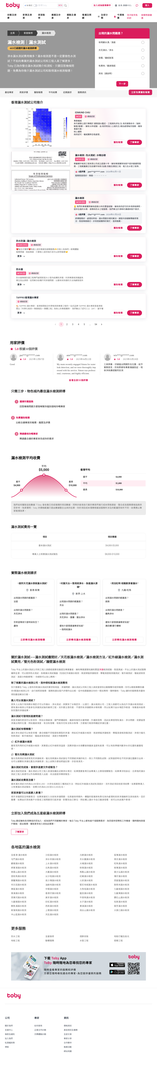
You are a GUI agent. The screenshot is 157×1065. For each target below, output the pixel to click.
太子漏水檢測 (86, 904)
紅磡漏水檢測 (86, 878)
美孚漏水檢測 (51, 899)
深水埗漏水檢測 (53, 861)
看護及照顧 (86, 16)
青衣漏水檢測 (120, 861)
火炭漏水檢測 (86, 882)
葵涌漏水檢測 (17, 895)
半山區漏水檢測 (18, 916)
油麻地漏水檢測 (53, 887)
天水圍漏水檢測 (87, 861)
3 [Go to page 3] (72, 326)
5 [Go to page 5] (84, 326)
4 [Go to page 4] (78, 326)
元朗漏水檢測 (86, 857)
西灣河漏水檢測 (18, 899)
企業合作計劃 (40, 1032)
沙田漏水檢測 (51, 857)
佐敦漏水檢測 (120, 904)
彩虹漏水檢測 (51, 904)
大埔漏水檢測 (86, 865)
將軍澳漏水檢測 (18, 869)
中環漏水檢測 (51, 891)
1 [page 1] (61, 326)
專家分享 (68, 1040)
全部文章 (68, 1036)
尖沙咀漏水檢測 (53, 878)
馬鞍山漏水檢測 (87, 874)
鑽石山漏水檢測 (121, 899)
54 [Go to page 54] (95, 326)
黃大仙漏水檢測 (121, 874)
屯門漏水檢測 (17, 861)
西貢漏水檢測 (51, 908)
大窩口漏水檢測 (121, 912)
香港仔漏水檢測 (53, 895)
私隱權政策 (10, 1044)
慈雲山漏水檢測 (18, 874)
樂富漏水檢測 (17, 891)
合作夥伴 (68, 1044)
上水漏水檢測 (51, 865)
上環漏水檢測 (51, 912)
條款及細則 (10, 1036)
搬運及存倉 (56, 16)
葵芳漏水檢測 (120, 908)
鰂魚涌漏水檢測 (18, 908)
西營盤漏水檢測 (121, 882)
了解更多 (19, 833)
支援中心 (9, 1032)
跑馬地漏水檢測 (121, 887)
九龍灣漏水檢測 (121, 895)
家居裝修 (41, 16)
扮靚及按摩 (12, 16)
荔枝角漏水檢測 (18, 878)
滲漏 (101, 671)
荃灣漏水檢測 (120, 857)
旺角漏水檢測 (120, 865)
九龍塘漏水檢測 (18, 904)
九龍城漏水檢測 (121, 891)
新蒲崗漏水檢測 (18, 912)
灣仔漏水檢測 (120, 878)
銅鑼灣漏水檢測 (18, 882)
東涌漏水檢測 (86, 908)
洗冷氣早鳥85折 (132, 16)
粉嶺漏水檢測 (86, 869)
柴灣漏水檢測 (120, 869)
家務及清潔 (27, 16)
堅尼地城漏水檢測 (88, 887)
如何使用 (38, 1027)
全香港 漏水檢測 (19, 857)
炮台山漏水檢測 (87, 912)
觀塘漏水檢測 (17, 865)
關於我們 (9, 1027)
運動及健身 (71, 16)
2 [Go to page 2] (67, 326)
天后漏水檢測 (51, 916)
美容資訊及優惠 (71, 1032)
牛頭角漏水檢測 (87, 899)
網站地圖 (68, 1053)
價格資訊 (68, 1027)
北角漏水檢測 (51, 869)
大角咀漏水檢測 (87, 891)
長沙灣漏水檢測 (53, 882)
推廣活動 (68, 1049)
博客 (7, 1049)
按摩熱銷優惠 (146, 16)
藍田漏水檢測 (86, 895)
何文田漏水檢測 (18, 887)
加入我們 (9, 1040)
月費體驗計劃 (40, 1036)
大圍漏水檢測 (51, 874)
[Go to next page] (101, 326)
